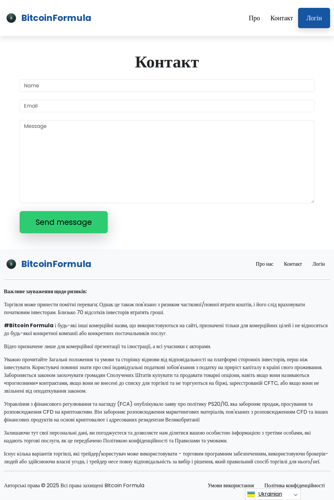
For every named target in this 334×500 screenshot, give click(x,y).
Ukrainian (264, 494)
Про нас (264, 264)
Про (254, 18)
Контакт (281, 18)
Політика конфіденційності (294, 485)
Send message (64, 222)
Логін (314, 18)
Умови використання (231, 485)
